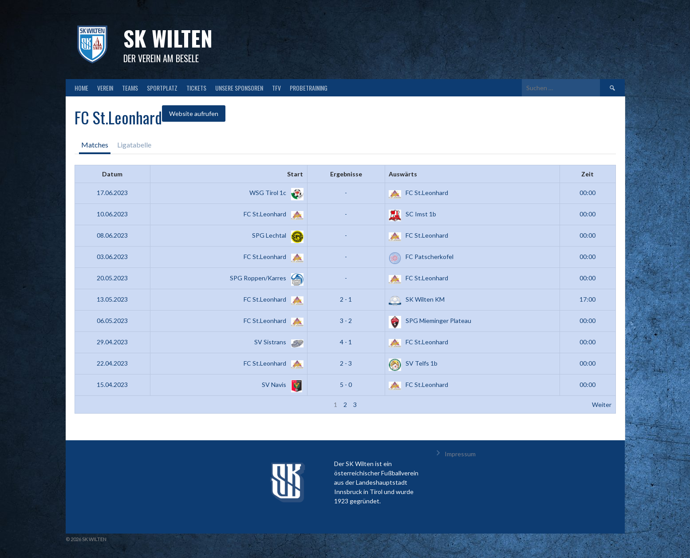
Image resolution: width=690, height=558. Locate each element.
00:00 (587, 192)
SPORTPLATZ (162, 87)
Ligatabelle (134, 144)
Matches (94, 144)
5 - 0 (346, 384)
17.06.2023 (112, 192)
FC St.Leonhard (418, 192)
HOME (81, 87)
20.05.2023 (112, 278)
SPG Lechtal (276, 235)
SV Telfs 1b (413, 363)
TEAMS (130, 87)
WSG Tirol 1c (274, 192)
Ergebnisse (346, 174)
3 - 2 (346, 320)
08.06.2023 (112, 235)
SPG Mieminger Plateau (430, 320)
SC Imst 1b (412, 214)
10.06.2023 (112, 214)
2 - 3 (346, 363)
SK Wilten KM (417, 299)
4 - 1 (346, 342)
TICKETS (196, 87)
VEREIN (105, 87)
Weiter (601, 404)
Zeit (587, 174)
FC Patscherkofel (421, 256)
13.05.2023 (112, 299)
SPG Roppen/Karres (265, 278)
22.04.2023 (112, 363)
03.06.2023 (112, 256)
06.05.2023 (112, 320)
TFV (276, 87)
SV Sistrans (277, 342)
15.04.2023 (112, 384)
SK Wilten (168, 38)
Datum (112, 174)
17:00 (587, 299)
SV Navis (281, 384)
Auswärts (403, 174)
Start (295, 174)
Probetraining (308, 87)
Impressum (460, 454)
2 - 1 (346, 299)
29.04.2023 (112, 342)
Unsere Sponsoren (239, 87)
